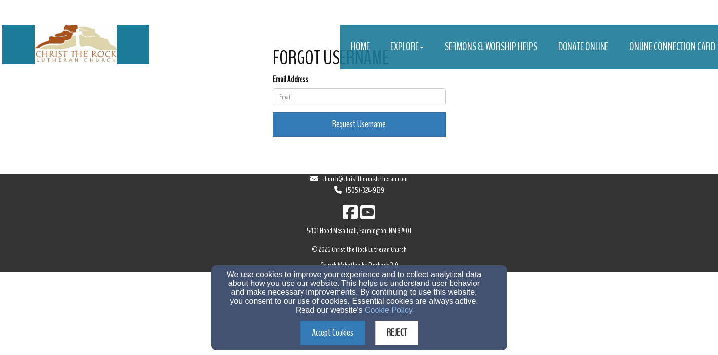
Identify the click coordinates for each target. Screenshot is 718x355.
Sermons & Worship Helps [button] (491, 46)
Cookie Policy (389, 310)
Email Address (290, 79)
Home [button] (360, 46)
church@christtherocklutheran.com (365, 179)
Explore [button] (407, 46)
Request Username (359, 124)
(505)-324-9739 (365, 190)
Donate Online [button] (583, 46)
